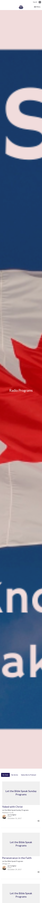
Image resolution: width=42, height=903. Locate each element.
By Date (5, 775)
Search (35, 2)
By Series (14, 775)
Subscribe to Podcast (28, 775)
